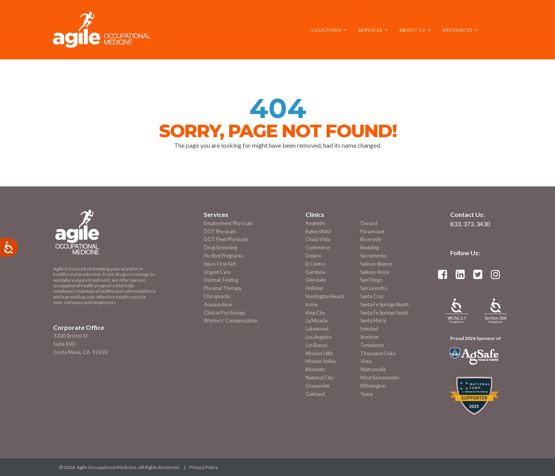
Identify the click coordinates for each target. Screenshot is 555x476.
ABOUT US (415, 30)
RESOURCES (460, 30)
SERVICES (373, 30)
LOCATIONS (329, 30)
